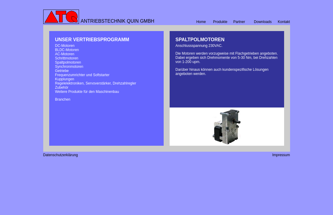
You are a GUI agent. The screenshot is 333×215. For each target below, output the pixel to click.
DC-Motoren (65, 46)
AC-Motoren (65, 54)
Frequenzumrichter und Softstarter (82, 75)
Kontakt (284, 22)
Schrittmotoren (66, 58)
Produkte (220, 22)
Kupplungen (64, 79)
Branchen (62, 99)
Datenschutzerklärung (60, 155)
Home (201, 22)
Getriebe (62, 71)
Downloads (263, 22)
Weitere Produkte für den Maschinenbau (87, 92)
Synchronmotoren (69, 66)
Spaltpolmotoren (68, 62)
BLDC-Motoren (67, 50)
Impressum (281, 155)
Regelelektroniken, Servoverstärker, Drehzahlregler (95, 83)
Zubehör (62, 87)
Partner (239, 22)
